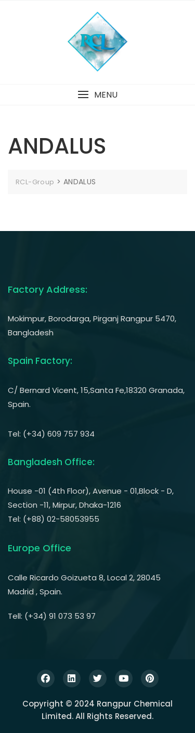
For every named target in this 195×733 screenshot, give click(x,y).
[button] (97, 95)
